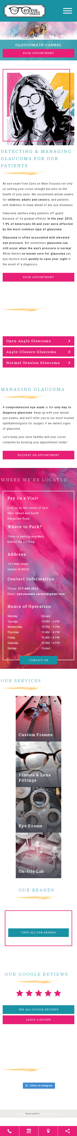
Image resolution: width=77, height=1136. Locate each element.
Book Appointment (38, 53)
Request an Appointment (38, 455)
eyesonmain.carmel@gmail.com (41, 594)
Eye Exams (30, 826)
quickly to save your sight (47, 259)
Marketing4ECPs (32, 1114)
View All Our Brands (38, 932)
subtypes (35, 320)
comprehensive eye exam (25, 407)
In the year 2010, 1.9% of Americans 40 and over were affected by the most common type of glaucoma (38, 224)
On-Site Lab (31, 871)
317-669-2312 (28, 588)
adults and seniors (36, 199)
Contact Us (38, 660)
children (14, 199)
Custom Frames (36, 735)
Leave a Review (38, 1019)
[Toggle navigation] (67, 11)
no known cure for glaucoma (43, 253)
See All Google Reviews (38, 1009)
